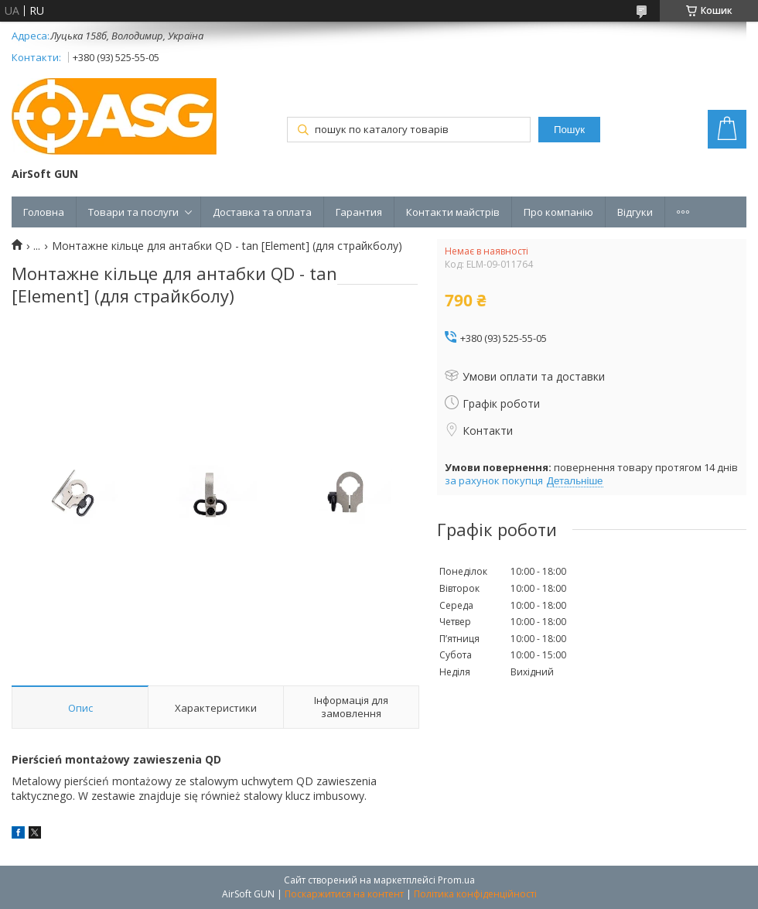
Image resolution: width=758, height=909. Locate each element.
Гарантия (359, 212)
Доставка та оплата (262, 212)
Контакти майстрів (453, 212)
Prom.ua (456, 880)
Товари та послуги (133, 212)
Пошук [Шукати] (569, 129)
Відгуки (635, 212)
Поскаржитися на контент (344, 893)
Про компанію (558, 212)
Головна (43, 212)
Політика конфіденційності (475, 893)
